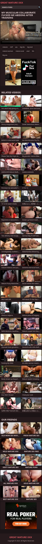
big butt (30, 47)
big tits (22, 47)
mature (5, 47)
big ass (5, 55)
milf (11, 47)
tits (33, 51)
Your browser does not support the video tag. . (21, 32)
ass (16, 47)
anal (27, 51)
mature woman (8, 51)
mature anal (20, 51)
